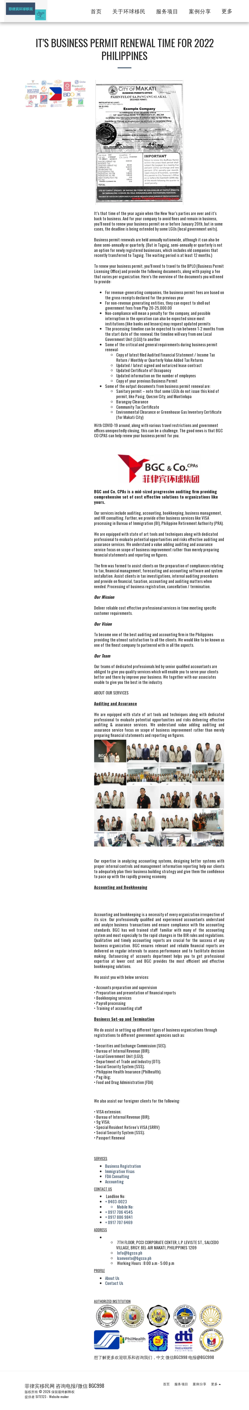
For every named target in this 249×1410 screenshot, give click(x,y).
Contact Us (114, 1283)
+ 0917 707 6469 (119, 1222)
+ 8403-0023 (116, 1201)
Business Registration (123, 1166)
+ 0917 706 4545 (119, 1212)
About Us (112, 1278)
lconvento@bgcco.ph (134, 1258)
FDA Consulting (117, 1176)
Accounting (114, 1181)
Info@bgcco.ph (129, 1253)
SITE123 (40, 1396)
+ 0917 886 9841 (119, 1217)
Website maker (59, 1396)
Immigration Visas (119, 1171)
